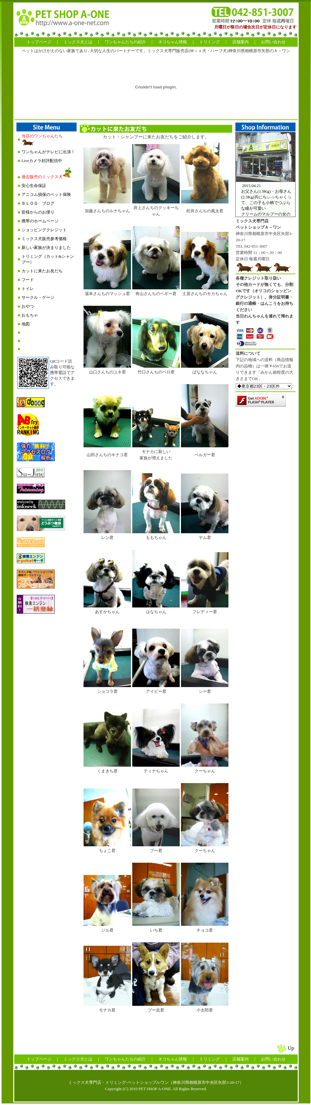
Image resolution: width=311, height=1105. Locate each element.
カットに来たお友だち (42, 271)
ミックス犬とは (78, 41)
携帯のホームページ (40, 221)
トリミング (209, 41)
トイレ (28, 288)
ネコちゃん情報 (172, 41)
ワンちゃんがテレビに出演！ (48, 151)
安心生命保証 (34, 185)
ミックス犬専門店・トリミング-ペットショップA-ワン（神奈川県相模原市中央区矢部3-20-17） (155, 1082)
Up (291, 1048)
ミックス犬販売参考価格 (44, 238)
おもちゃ (30, 315)
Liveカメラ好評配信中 (42, 160)
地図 (26, 324)
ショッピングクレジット (44, 229)
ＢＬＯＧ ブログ (38, 203)
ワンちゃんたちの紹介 (125, 41)
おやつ (28, 306)
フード (28, 279)
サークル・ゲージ (38, 297)
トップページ (39, 41)
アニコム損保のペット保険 (46, 194)
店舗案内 (240, 41)
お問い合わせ (273, 41)
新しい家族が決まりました (46, 247)
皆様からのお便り (38, 212)
